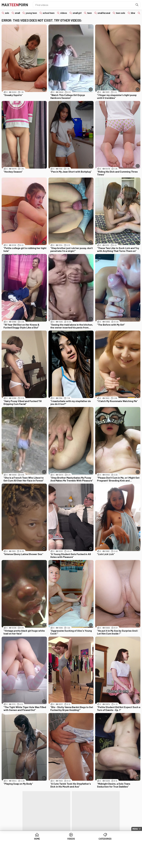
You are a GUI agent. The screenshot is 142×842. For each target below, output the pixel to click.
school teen (49, 13)
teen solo (120, 13)
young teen (31, 13)
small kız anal (104, 13)
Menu (135, 829)
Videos (71, 838)
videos (63, 13)
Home (37, 838)
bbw (133, 13)
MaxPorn (15, 4)
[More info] (44, 89)
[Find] (137, 4)
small (17, 13)
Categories (105, 838)
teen (89, 13)
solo (7, 13)
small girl (77, 13)
